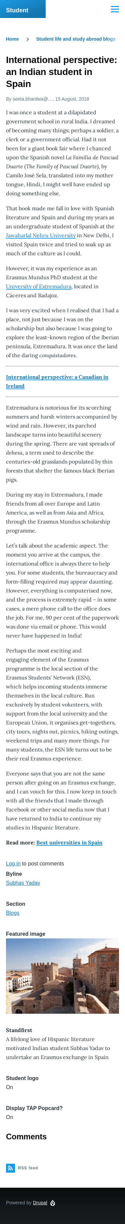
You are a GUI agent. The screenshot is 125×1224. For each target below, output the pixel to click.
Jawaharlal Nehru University (41, 235)
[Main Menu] (115, 9)
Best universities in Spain (69, 842)
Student (17, 10)
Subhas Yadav (23, 883)
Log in (13, 863)
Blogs (12, 913)
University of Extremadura (38, 286)
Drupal (40, 1202)
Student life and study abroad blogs (76, 39)
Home (12, 39)
